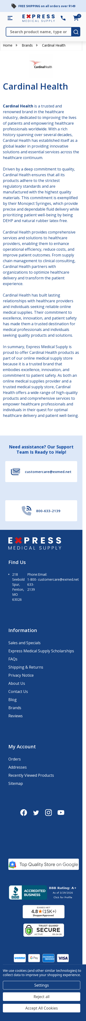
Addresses (17, 767)
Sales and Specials (24, 642)
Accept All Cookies (41, 1008)
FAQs (12, 659)
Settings (41, 985)
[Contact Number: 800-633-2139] (63, 18)
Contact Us (18, 691)
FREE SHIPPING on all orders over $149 (46, 6)
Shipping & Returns (25, 667)
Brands (27, 45)
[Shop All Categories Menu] (10, 18)
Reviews (15, 715)
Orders (14, 759)
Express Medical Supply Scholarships (41, 651)
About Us (16, 683)
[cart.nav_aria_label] (76, 18)
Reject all (42, 996)
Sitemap (15, 783)
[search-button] (76, 32)
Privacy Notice (21, 675)
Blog (12, 699)
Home (7, 45)
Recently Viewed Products (31, 775)
